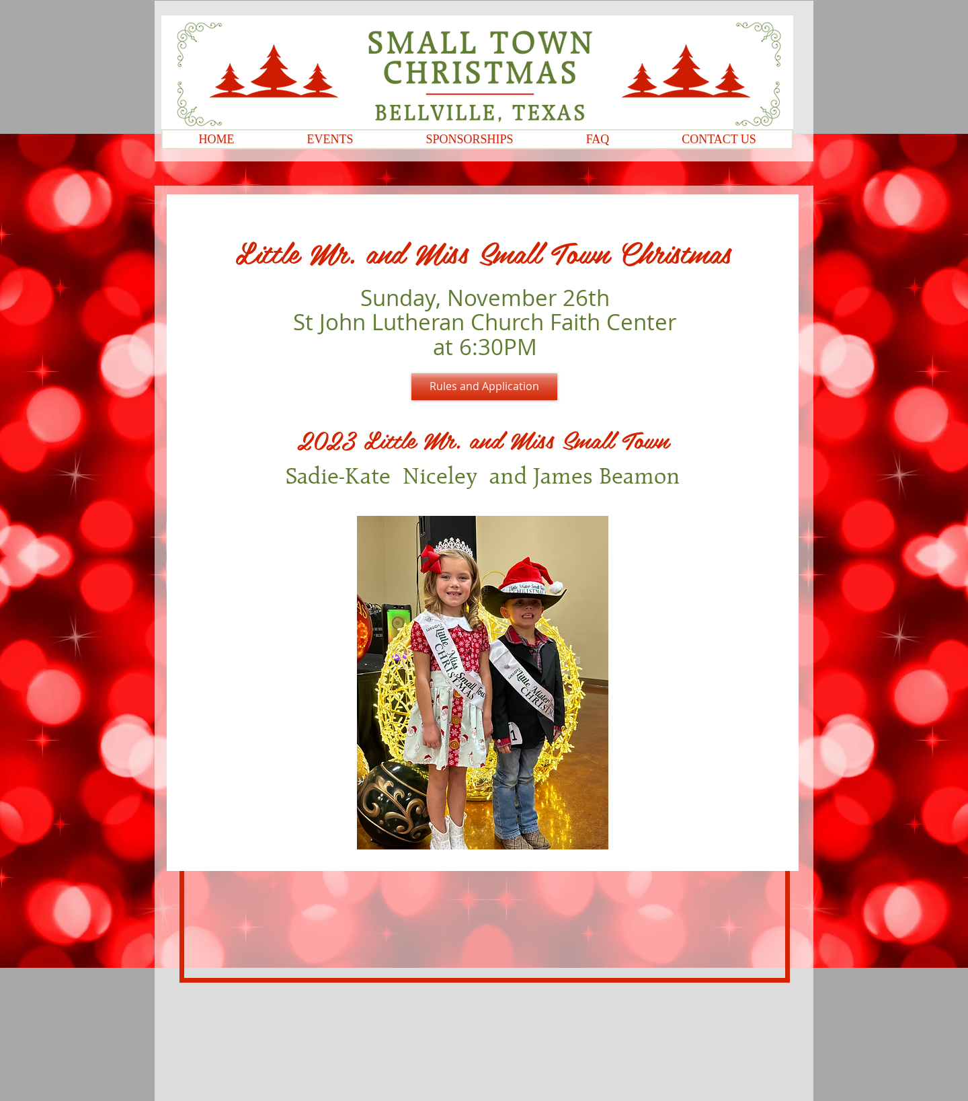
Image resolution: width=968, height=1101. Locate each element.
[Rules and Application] (484, 386)
